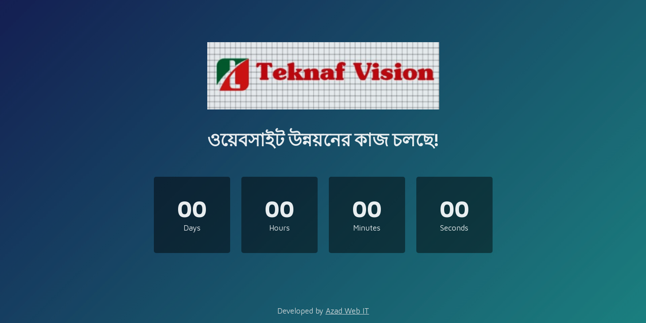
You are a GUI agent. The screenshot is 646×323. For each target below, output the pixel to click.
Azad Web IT (347, 310)
